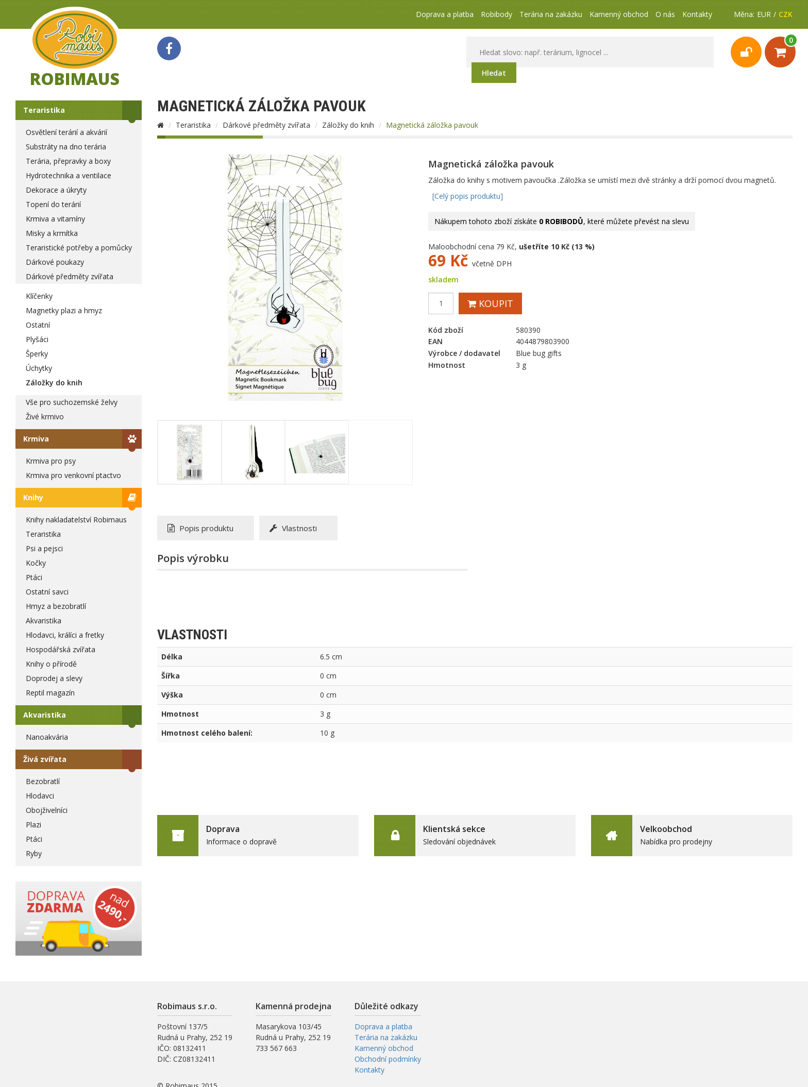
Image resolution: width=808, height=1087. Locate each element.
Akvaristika (43, 620)
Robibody (496, 14)
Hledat (494, 73)
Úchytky (39, 368)
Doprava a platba (445, 14)
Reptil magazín (50, 693)
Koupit (490, 303)
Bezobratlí (43, 781)
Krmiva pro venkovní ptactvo (73, 475)
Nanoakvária (47, 737)
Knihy (33, 497)
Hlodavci (40, 796)
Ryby (34, 853)
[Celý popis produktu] (467, 196)
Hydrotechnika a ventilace (68, 175)
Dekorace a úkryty (56, 190)
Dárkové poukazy (55, 262)
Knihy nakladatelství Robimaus (76, 519)
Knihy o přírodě (51, 664)
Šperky (37, 354)
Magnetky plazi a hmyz (64, 310)
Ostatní (38, 325)
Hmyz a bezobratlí (56, 606)
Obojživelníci (47, 810)
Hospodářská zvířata (60, 649)
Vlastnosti (293, 528)
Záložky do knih (54, 382)
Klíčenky (39, 296)
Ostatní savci (47, 592)
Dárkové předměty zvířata (69, 276)
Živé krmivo (45, 416)
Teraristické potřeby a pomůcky (79, 247)
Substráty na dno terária (66, 146)
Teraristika (44, 110)
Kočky (36, 563)
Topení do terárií (53, 204)
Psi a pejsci (44, 548)
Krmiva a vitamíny (55, 219)
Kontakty (697, 14)
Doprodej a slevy (54, 678)
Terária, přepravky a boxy (68, 161)
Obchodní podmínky (388, 1059)
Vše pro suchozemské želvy (71, 402)
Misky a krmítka (52, 233)
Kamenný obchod (619, 14)
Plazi (33, 824)
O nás (665, 14)
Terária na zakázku (550, 14)
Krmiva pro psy (51, 461)
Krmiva (36, 439)
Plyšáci (37, 339)
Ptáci (34, 577)
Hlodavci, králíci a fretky (65, 635)
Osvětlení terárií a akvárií (66, 132)
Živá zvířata (44, 759)
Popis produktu (200, 528)
